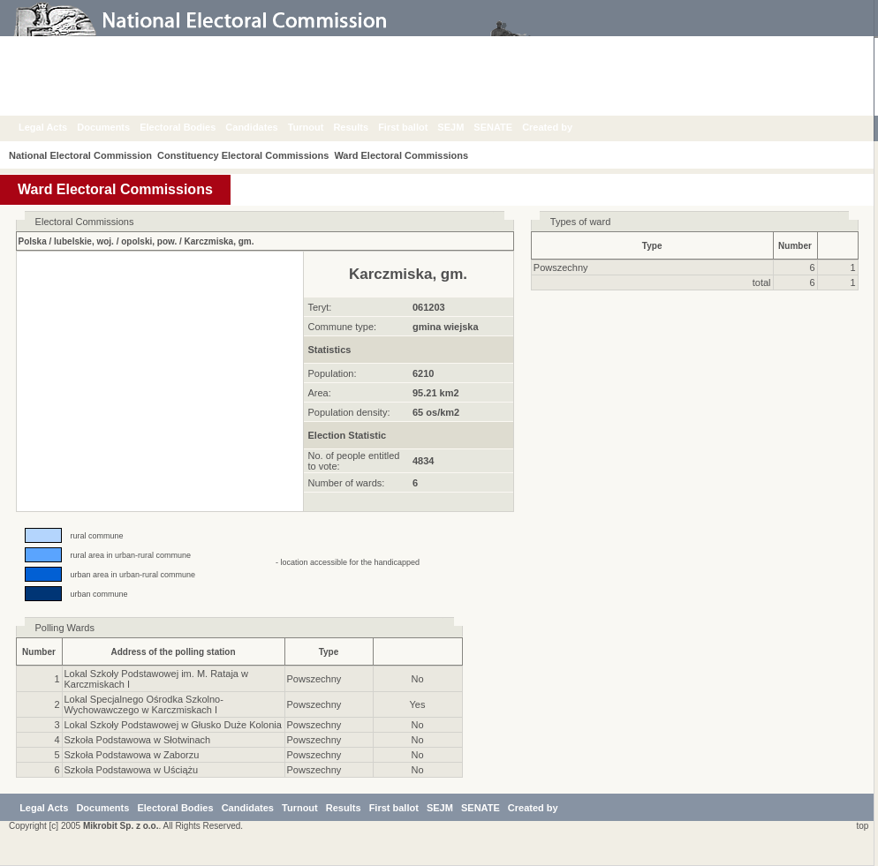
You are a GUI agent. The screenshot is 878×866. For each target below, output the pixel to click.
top (860, 826)
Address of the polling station (172, 652)
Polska (33, 241)
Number (795, 246)
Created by (560, 127)
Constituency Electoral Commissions (248, 155)
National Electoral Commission (80, 155)
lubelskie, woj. (84, 241)
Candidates (264, 127)
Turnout (319, 127)
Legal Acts (56, 127)
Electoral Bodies (191, 127)
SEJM (463, 127)
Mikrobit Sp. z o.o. (121, 826)
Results (364, 127)
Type (652, 246)
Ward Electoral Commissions (411, 155)
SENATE (506, 127)
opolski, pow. (149, 241)
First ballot (416, 127)
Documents (116, 127)
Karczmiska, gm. (219, 241)
